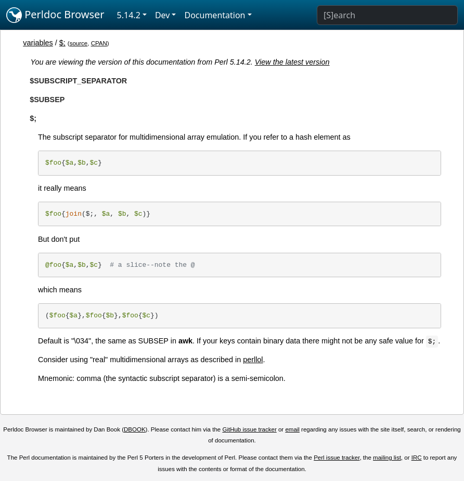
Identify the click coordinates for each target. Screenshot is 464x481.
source (79, 43)
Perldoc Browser (55, 15)
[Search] (387, 15)
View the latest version (292, 62)
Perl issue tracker (336, 457)
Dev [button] (162, 15)
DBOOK (135, 429)
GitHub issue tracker (249, 429)
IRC (416, 457)
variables (38, 43)
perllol (253, 359)
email (292, 429)
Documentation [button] (214, 15)
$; (62, 43)
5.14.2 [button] (128, 15)
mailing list (387, 457)
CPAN (99, 43)
